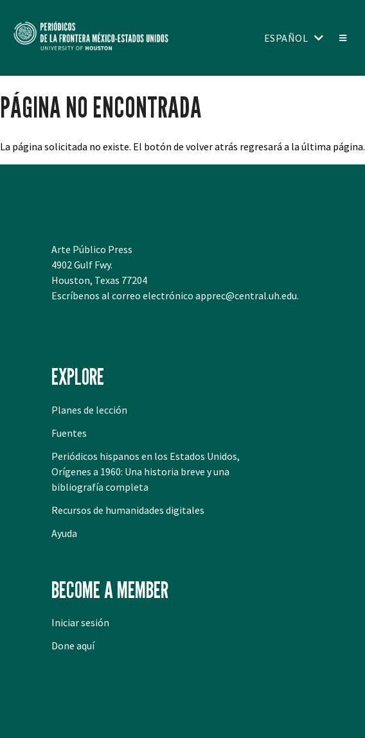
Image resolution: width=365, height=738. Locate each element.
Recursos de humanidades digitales (127, 510)
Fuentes (69, 432)
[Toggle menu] (342, 37)
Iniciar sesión (80, 622)
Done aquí (72, 645)
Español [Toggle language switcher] (286, 37)
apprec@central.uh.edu (246, 295)
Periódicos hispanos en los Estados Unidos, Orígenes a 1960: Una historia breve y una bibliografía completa (145, 471)
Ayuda (64, 533)
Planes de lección (89, 409)
